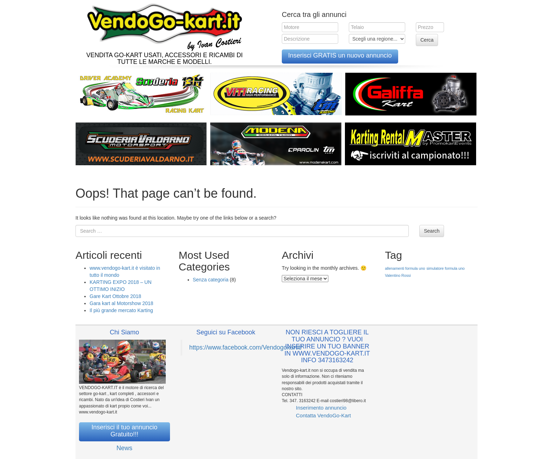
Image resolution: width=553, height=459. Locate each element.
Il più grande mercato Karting (121, 310)
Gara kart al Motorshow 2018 (121, 303)
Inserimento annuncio (321, 408)
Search (431, 231)
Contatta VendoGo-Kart (323, 415)
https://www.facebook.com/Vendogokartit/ (245, 347)
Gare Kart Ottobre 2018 (115, 296)
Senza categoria (211, 279)
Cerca (426, 40)
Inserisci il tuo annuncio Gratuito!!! (124, 431)
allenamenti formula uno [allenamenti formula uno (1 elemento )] (405, 268)
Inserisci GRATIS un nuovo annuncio (340, 55)
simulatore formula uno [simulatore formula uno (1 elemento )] (445, 268)
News (124, 448)
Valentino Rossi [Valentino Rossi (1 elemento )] (398, 275)
